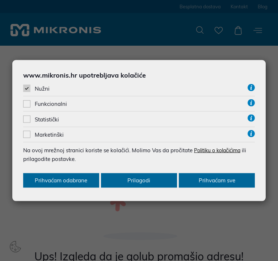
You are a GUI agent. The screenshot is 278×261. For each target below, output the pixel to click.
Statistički (47, 119)
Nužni (42, 88)
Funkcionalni (51, 103)
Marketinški (49, 134)
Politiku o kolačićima (220, 149)
